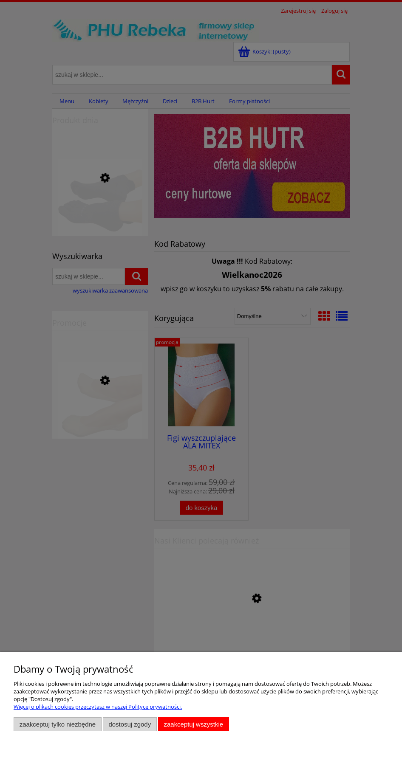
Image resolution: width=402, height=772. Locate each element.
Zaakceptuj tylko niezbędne (58, 724)
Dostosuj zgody (129, 724)
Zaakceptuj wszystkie (193, 724)
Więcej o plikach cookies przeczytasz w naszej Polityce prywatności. (98, 706)
